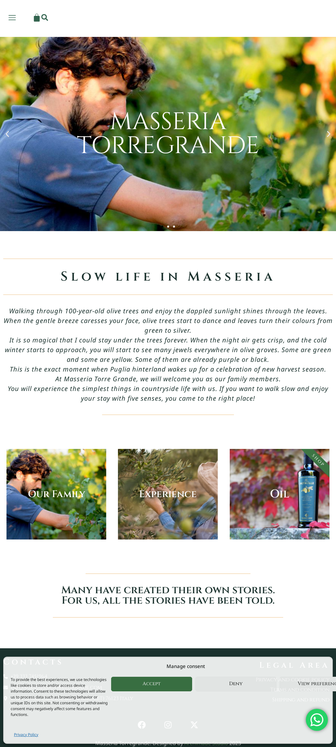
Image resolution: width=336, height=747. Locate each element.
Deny (236, 683)
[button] (320, 17)
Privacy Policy (26, 734)
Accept (152, 683)
